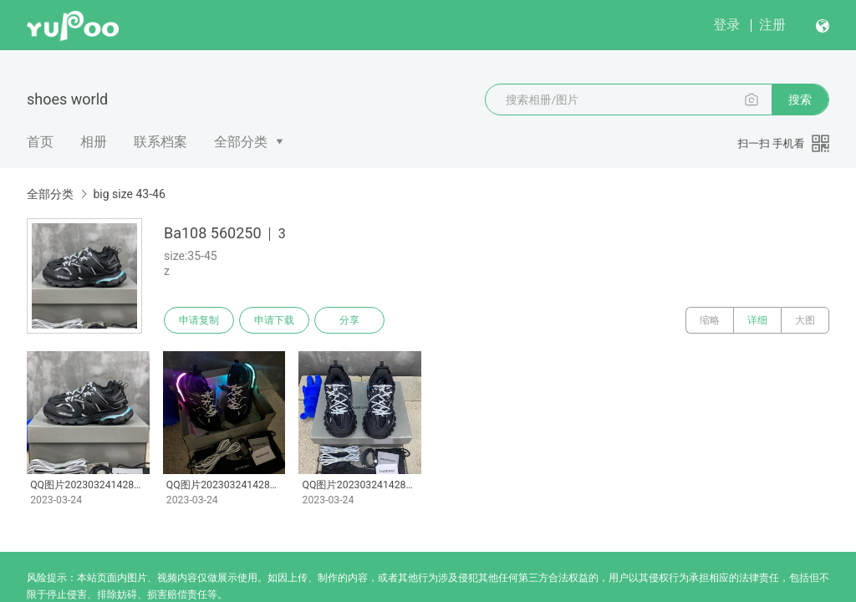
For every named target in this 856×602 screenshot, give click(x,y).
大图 (805, 320)
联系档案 (160, 142)
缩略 (710, 320)
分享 (349, 320)
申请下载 (274, 320)
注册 (772, 25)
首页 (40, 142)
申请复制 (199, 320)
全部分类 (241, 142)
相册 (93, 142)
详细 (757, 320)
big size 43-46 (129, 194)
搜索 (800, 99)
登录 (726, 25)
